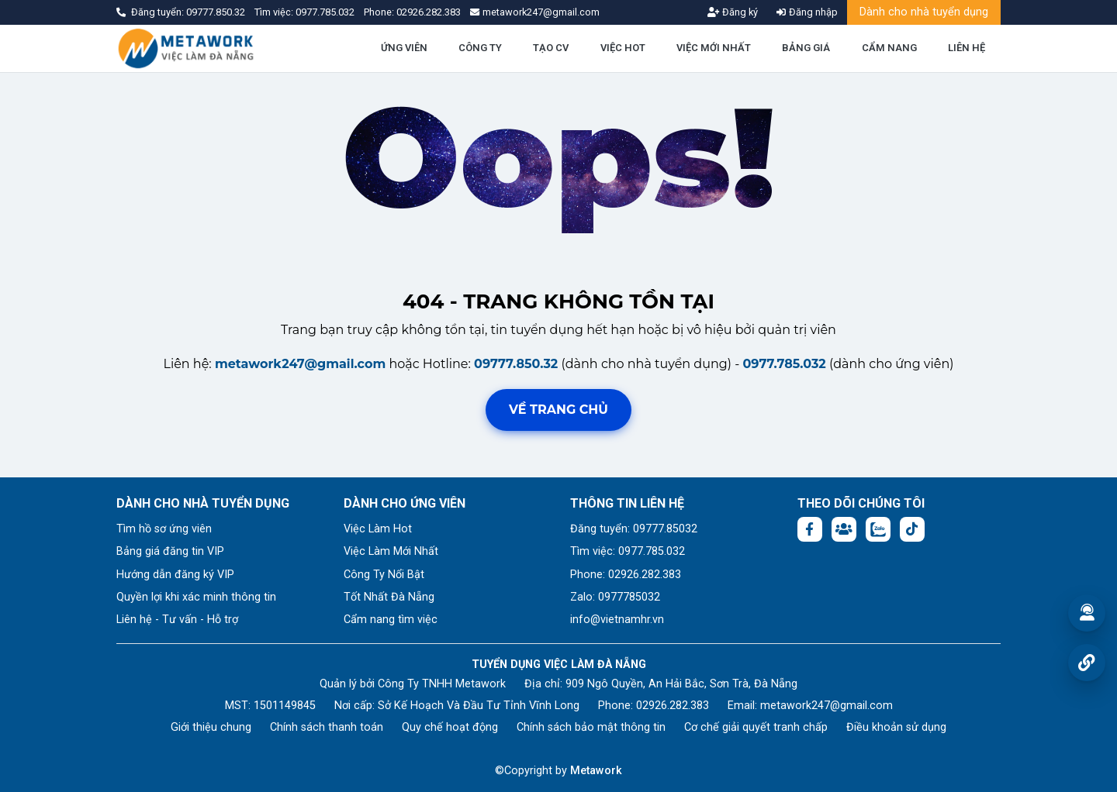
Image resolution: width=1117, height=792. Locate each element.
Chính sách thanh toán (326, 727)
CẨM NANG (889, 47)
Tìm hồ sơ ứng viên (164, 528)
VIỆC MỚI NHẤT (713, 47)
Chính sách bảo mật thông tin (591, 727)
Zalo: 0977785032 (615, 597)
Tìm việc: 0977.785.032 (627, 551)
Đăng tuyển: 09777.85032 (633, 528)
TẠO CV (551, 47)
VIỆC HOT (622, 47)
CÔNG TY (480, 47)
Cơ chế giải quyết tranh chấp (756, 727)
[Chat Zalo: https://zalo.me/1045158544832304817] (878, 529)
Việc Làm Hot (378, 528)
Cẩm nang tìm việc (390, 619)
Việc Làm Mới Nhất (391, 551)
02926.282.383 (428, 12)
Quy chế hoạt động (450, 727)
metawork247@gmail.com (300, 363)
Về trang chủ (558, 409)
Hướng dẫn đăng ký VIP (175, 574)
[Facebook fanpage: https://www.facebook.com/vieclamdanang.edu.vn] (809, 529)
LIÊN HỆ (966, 47)
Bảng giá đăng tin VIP (170, 551)
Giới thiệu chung (211, 727)
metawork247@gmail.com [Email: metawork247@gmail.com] (826, 705)
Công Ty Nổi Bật (384, 574)
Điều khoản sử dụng (896, 727)
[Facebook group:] (844, 529)
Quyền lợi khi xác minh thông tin (196, 597)
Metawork (596, 770)
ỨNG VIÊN (404, 47)
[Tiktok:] (912, 529)
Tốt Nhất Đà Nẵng (389, 597)
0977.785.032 (326, 12)
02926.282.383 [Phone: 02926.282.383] (672, 705)
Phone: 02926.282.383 (625, 574)
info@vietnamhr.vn (617, 619)
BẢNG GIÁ (806, 47)
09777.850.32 (216, 12)
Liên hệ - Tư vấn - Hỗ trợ (177, 619)
